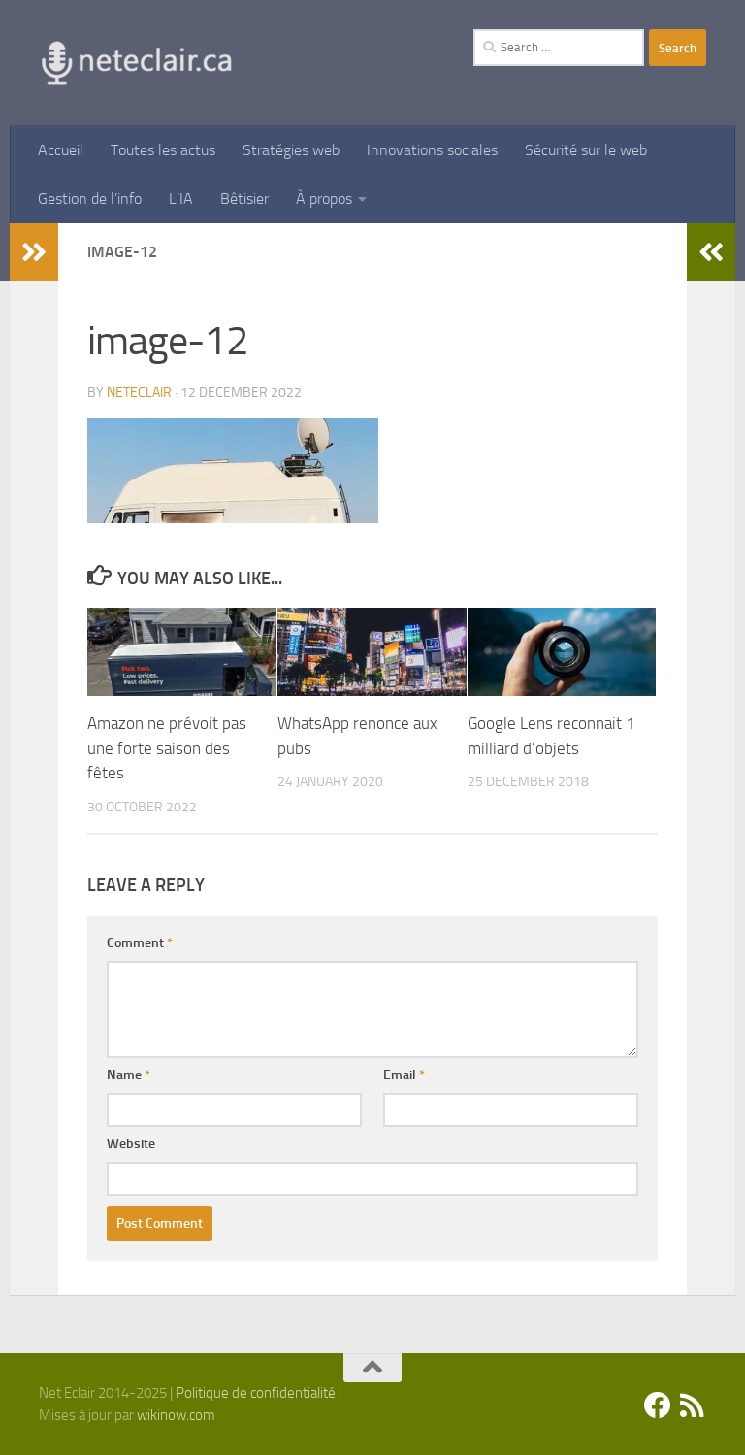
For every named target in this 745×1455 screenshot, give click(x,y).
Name (128, 1075)
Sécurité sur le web (586, 150)
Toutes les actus (163, 150)
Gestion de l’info (90, 198)
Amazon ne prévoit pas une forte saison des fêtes (166, 747)
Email (404, 1075)
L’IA (181, 198)
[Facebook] (657, 1405)
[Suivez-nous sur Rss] (692, 1405)
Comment (140, 943)
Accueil (60, 150)
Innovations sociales (432, 150)
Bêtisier (244, 198)
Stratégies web (291, 150)
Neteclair (139, 392)
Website (131, 1144)
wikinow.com (176, 1415)
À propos (324, 198)
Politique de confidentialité (256, 1393)
